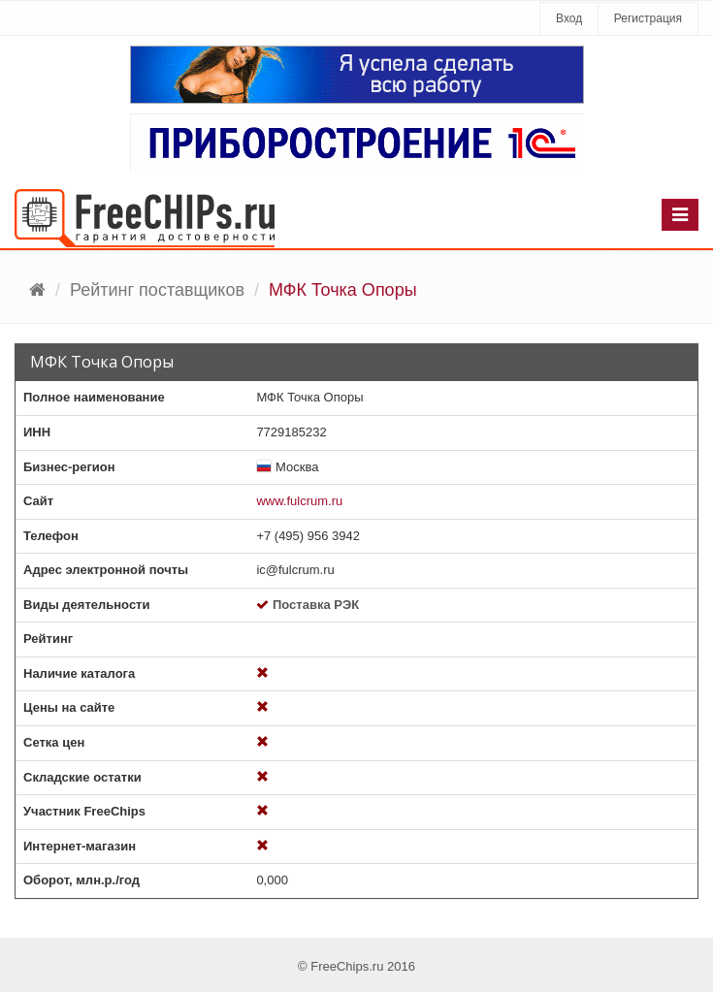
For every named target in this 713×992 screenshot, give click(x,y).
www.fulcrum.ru (299, 501)
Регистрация (648, 18)
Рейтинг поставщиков (157, 290)
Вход (569, 18)
